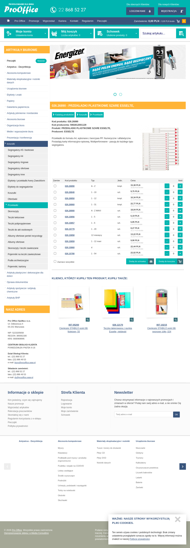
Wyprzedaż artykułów (18, 407)
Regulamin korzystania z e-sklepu (24, 418)
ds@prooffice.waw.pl (23, 377)
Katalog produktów (64, 114)
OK (176, 414)
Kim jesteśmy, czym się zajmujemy (25, 400)
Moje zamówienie (69, 411)
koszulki (83, 114)
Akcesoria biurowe (16, 119)
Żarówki (139, 487)
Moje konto (66, 407)
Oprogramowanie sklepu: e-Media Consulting (26, 533)
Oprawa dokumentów (17, 282)
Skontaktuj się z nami (18, 415)
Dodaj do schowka (137, 261)
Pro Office (19, 21)
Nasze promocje (16, 403)
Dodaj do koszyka (167, 261)
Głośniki (61, 495)
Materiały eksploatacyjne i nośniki (113, 441)
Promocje (34, 21)
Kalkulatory (141, 463)
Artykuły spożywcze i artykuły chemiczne (21, 290)
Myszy (61, 448)
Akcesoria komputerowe (19, 73)
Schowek (65, 415)
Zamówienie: (160, 21)
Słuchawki (62, 500)
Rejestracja (172, 11)
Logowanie (140, 11)
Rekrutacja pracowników (20, 411)
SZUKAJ (181, 33)
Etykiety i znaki (14, 95)
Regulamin (87, 21)
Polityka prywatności (18, 426)
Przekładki (98, 114)
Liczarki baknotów (144, 472)
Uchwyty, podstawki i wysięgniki (72, 485)
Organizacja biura (15, 125)
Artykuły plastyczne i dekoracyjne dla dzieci (25, 274)
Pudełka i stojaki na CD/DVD (71, 466)
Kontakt (74, 21)
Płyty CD (101, 453)
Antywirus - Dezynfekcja (30, 441)
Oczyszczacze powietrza (147, 468)
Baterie (139, 482)
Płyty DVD (101, 458)
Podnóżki (62, 480)
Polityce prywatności (140, 540)
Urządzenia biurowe (17, 88)
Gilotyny (139, 453)
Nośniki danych (104, 463)
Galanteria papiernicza (18, 107)
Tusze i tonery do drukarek (109, 448)
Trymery (139, 458)
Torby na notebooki (66, 490)
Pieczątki (102, 21)
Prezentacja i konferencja (19, 137)
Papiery (10, 101)
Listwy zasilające (65, 471)
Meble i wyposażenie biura (20, 131)
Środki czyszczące (66, 476)
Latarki (139, 477)
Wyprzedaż (49, 21)
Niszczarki (140, 448)
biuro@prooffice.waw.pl (25, 362)
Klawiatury (62, 453)
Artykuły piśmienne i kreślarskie (22, 113)
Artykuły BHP (13, 297)
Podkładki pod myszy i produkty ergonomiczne (72, 459)
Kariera (62, 21)
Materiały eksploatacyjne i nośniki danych (23, 81)
